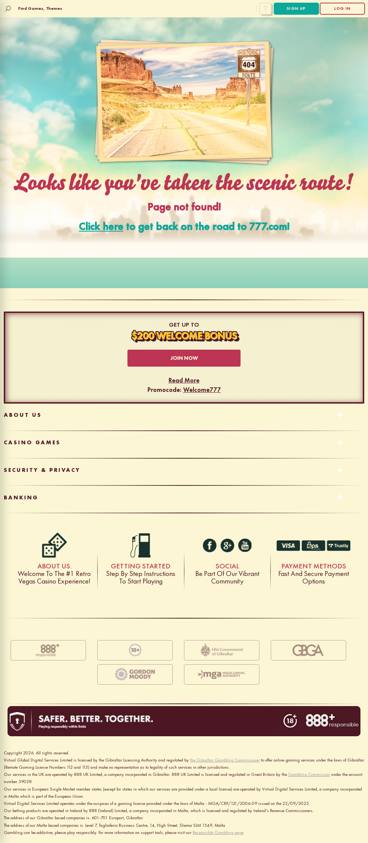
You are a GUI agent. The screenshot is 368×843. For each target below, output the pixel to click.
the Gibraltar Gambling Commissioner (225, 760)
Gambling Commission (309, 774)
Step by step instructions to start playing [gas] (140, 545)
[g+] (227, 545)
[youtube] (244, 545)
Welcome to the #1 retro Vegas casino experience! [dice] (54, 545)
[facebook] (209, 545)
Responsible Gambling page (218, 832)
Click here (101, 226)
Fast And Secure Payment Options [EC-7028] (313, 545)
